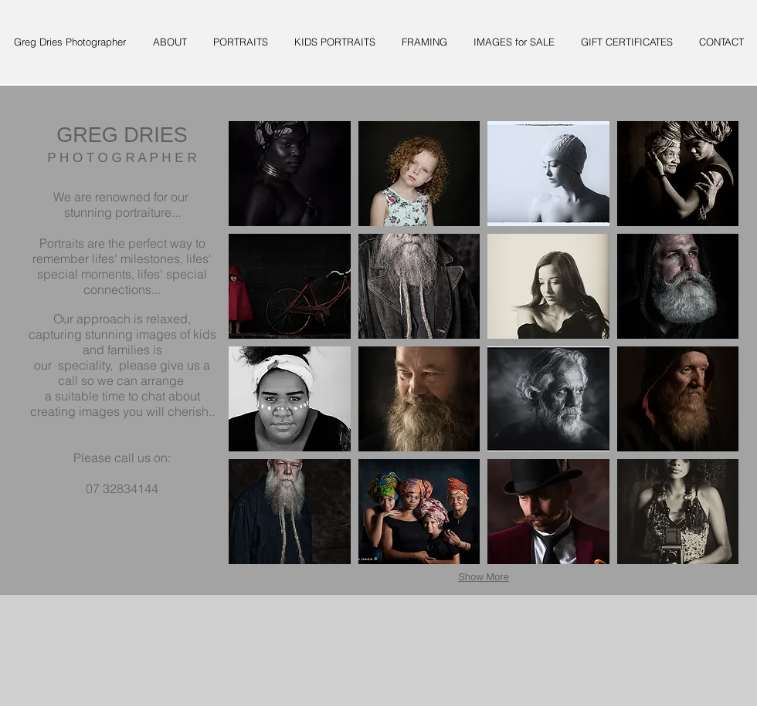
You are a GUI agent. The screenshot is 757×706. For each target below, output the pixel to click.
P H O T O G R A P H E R (121, 157)
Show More (483, 577)
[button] (290, 173)
